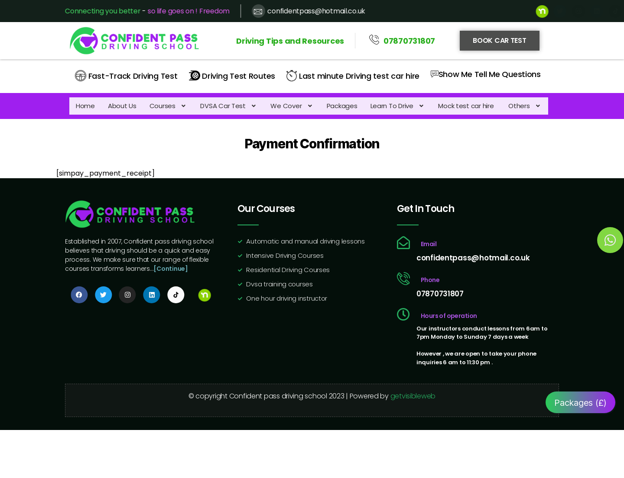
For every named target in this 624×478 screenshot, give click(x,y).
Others (525, 105)
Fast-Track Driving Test (126, 75)
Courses (169, 105)
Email (428, 245)
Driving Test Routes (232, 75)
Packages (342, 105)
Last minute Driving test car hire (352, 75)
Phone (430, 280)
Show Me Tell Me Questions (486, 73)
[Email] (403, 243)
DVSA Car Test (228, 105)
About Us (122, 105)
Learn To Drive (398, 105)
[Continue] (170, 269)
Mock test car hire (466, 105)
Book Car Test (499, 40)
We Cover (291, 105)
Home (85, 105)
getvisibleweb (413, 397)
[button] (168, 105)
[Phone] (403, 279)
